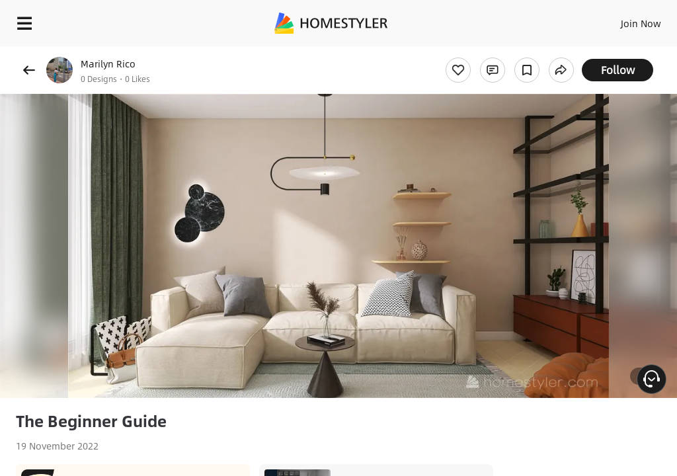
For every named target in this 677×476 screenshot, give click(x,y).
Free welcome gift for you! (614, 53)
